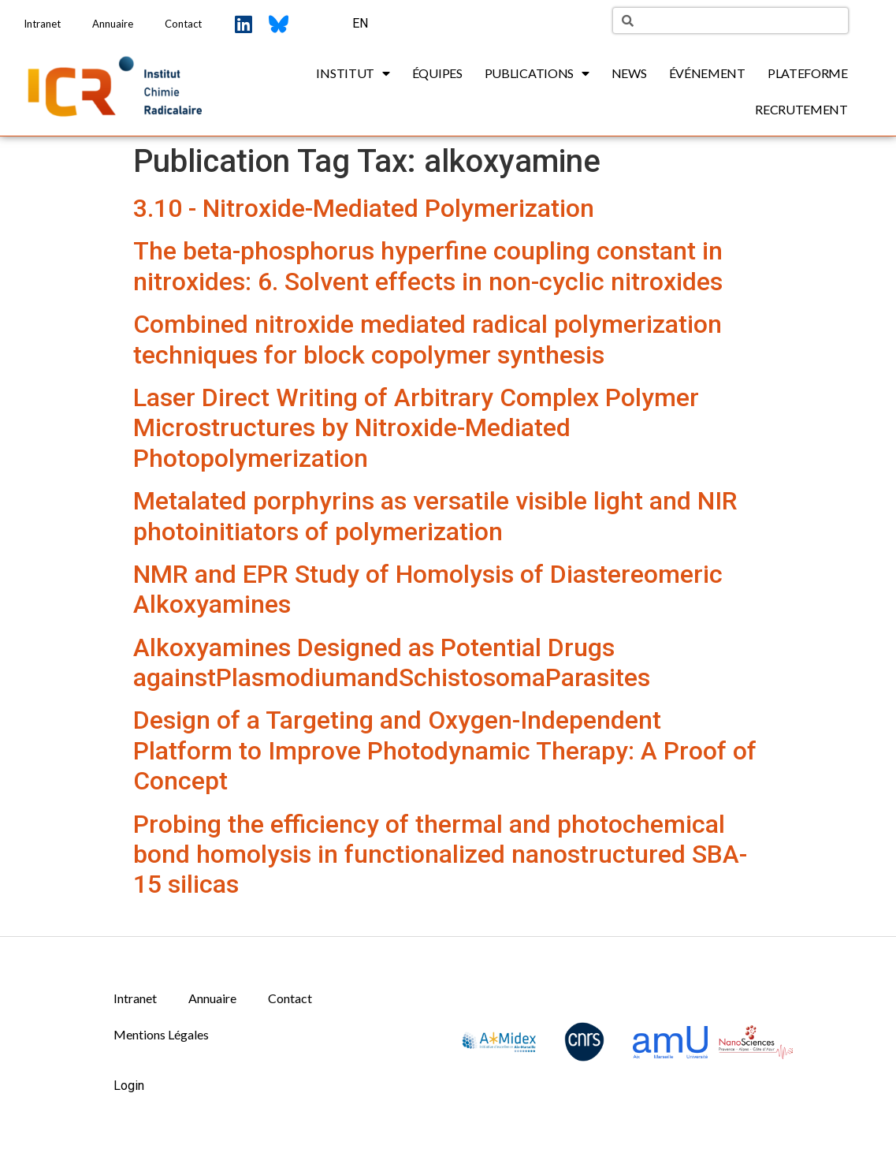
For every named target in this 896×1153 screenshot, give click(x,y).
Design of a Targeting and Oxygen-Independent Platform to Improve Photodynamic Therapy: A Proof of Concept (445, 750)
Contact (183, 23)
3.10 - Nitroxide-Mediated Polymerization (363, 208)
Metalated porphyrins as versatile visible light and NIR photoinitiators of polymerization (435, 516)
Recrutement (801, 109)
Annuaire (112, 23)
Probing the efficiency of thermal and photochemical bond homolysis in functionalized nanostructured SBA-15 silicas (440, 854)
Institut (352, 73)
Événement (707, 72)
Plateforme (808, 72)
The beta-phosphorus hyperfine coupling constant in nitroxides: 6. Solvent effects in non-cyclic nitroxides (428, 266)
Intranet (42, 23)
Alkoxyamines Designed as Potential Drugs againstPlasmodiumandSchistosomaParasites (391, 662)
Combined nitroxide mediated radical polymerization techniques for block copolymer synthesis (427, 339)
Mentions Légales (161, 1034)
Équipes (437, 72)
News (629, 72)
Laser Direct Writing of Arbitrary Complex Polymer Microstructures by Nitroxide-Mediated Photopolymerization (416, 427)
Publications (537, 73)
